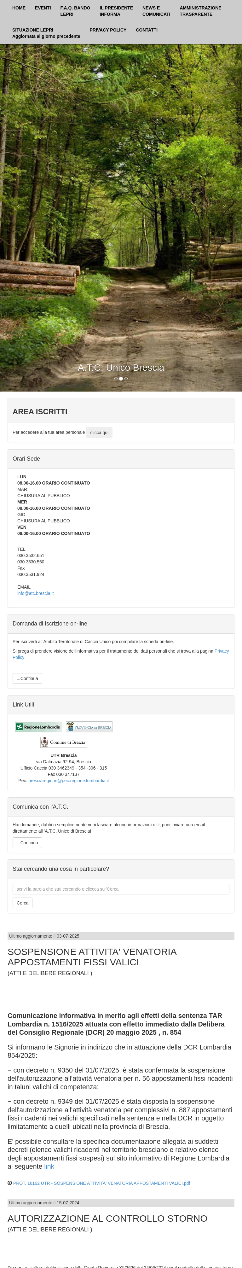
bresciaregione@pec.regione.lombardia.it (68, 780)
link (49, 1166)
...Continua (27, 678)
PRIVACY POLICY (107, 29)
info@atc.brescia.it (35, 593)
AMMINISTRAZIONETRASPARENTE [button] (200, 11)
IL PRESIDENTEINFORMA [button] (116, 11)
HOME (19, 7)
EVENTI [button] (43, 7)
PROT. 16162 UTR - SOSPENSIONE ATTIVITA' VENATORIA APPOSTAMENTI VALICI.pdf (101, 1183)
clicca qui (99, 432)
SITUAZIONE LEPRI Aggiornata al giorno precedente (46, 33)
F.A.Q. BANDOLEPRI (75, 11)
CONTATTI (147, 29)
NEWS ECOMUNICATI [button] (156, 11)
